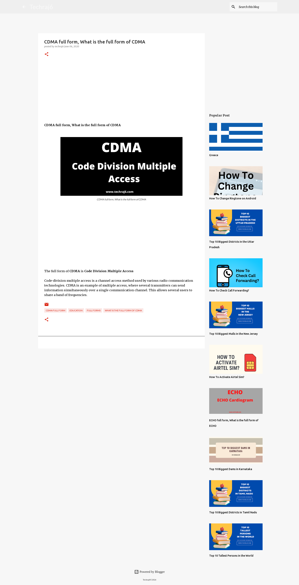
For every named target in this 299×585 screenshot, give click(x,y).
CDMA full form (55, 310)
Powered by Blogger (149, 571)
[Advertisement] (121, 96)
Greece (213, 155)
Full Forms (93, 310)
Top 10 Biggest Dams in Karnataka (230, 469)
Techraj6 (41, 6)
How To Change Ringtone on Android (232, 198)
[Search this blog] (257, 6)
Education (76, 310)
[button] (46, 54)
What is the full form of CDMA (123, 310)
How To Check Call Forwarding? (229, 290)
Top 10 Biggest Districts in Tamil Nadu (233, 512)
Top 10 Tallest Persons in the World (231, 555)
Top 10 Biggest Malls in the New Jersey (233, 333)
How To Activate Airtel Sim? (226, 377)
